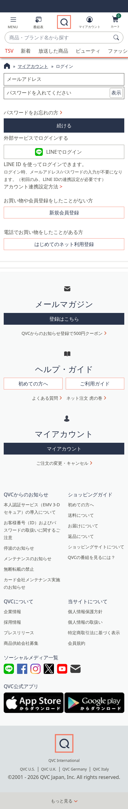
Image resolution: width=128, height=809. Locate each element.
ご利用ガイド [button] (95, 383)
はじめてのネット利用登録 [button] (64, 244)
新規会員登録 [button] (64, 212)
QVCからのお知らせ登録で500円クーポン (62, 333)
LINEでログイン (64, 151)
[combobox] (58, 38)
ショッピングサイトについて (96, 547)
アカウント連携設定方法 (33, 186)
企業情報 (12, 611)
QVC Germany (74, 769)
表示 (116, 92)
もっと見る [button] (62, 801)
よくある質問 (45, 398)
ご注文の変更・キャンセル (62, 463)
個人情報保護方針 (85, 611)
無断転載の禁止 (19, 569)
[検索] (117, 37)
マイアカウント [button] (64, 448)
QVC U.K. (48, 769)
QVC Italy (101, 769)
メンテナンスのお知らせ (27, 558)
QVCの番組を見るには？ (92, 557)
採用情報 (12, 622)
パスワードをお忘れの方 (31, 112)
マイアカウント (33, 66)
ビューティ (88, 50)
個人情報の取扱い (85, 622)
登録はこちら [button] (64, 318)
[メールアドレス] (64, 79)
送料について (81, 515)
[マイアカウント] (89, 23)
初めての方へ (81, 505)
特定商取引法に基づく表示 (94, 632)
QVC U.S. (27, 769)
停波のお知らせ (19, 548)
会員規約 (76, 643)
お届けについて (83, 526)
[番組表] (38, 24)
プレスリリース (19, 632)
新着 (26, 50)
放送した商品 (53, 50)
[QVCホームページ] (7, 66)
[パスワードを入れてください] (64, 93)
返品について (81, 536)
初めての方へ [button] (33, 383)
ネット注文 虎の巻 (84, 398)
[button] (13, 24)
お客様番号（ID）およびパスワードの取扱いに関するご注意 (32, 530)
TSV (9, 50)
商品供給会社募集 (21, 643)
